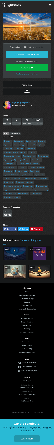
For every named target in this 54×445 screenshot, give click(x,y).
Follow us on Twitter (29, 363)
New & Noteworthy (27, 332)
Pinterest (36, 229)
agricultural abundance (24, 182)
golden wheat (41, 186)
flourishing (8, 182)
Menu (50, 5)
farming (32, 152)
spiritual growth (29, 156)
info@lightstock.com (27, 387)
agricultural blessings (12, 178)
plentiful (22, 167)
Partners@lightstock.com (27, 394)
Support (27, 302)
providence (30, 148)
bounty (17, 160)
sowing (41, 141)
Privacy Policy (27, 345)
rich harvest (23, 193)
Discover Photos (27, 318)
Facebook (10, 229)
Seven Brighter (20, 103)
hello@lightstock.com (27, 401)
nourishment (43, 156)
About (27, 292)
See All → (7, 244)
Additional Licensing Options (27, 74)
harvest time (28, 186)
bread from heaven (36, 167)
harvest (7, 141)
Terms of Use (27, 342)
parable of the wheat (12, 156)
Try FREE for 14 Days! (27, 298)
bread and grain (29, 178)
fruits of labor (26, 175)
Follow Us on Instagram (29, 370)
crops (26, 160)
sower (21, 163)
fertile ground (9, 163)
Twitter (23, 229)
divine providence (24, 190)
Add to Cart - (27, 68)
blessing (8, 160)
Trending (27, 329)
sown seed (42, 178)
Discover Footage (27, 322)
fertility (32, 145)
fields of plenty (21, 171)
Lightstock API (27, 305)
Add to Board (27, 84)
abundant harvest (11, 152)
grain (23, 145)
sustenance (36, 193)
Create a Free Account (27, 295)
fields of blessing (41, 190)
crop (16, 145)
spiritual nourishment (12, 186)
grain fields (36, 160)
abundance (18, 141)
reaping (7, 145)
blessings (8, 148)
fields (41, 145)
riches (23, 152)
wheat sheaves (10, 167)
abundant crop (10, 193)
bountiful (19, 148)
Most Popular (27, 325)
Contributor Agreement (27, 352)
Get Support (27, 381)
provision (8, 171)
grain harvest (9, 190)
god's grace (39, 175)
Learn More (27, 439)
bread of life (31, 141)
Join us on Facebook (29, 367)
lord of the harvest (11, 175)
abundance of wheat (12, 197)
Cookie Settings (27, 349)
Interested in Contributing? (27, 309)
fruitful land (34, 171)
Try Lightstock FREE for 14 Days (27, 54)
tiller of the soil (32, 163)
